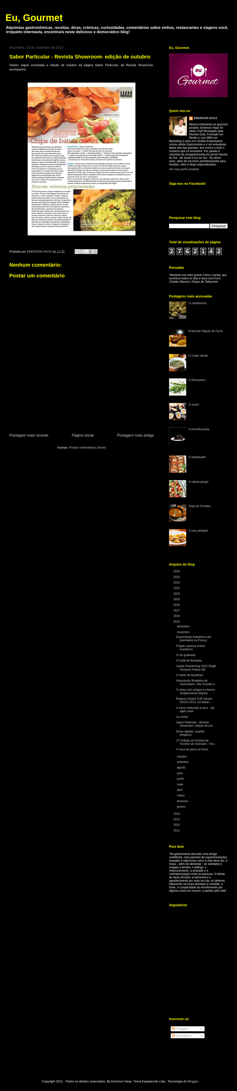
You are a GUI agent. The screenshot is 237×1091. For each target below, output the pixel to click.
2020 (177, 593)
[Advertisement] (81, 405)
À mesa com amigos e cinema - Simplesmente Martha (196, 691)
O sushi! (194, 404)
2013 (177, 819)
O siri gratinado (186, 655)
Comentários (181, 1036)
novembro (184, 632)
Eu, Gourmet (34, 17)
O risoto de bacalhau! (189, 675)
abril (180, 790)
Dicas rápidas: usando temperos (190, 733)
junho (181, 778)
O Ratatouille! (197, 457)
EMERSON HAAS (205, 118)
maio (180, 784)
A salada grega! (198, 481)
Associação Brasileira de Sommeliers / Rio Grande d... (196, 682)
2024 (177, 571)
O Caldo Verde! (198, 355)
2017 (177, 610)
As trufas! (182, 717)
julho (180, 773)
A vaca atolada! (198, 530)
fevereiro (183, 801)
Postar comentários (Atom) (87, 447)
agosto (181, 767)
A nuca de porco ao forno (192, 749)
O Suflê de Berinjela (189, 660)
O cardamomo (198, 303)
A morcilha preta (199, 429)
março (181, 795)
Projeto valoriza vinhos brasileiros (190, 647)
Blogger (193, 1081)
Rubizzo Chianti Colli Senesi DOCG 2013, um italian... (194, 700)
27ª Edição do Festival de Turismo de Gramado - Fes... (196, 742)
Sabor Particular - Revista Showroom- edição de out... (195, 724)
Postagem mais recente (28, 435)
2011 (177, 830)
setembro (183, 762)
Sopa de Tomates (200, 506)
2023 (177, 577)
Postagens (180, 1029)
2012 (177, 824)
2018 (177, 605)
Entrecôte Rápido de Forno (206, 331)
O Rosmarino (197, 380)
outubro (182, 756)
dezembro (184, 626)
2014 (177, 814)
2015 (177, 621)
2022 (177, 582)
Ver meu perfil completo (184, 169)
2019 (177, 599)
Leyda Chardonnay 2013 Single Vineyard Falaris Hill (196, 667)
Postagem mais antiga (135, 435)
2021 (177, 588)
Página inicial (83, 435)
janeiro (181, 806)
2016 (177, 616)
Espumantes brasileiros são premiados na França (193, 638)
